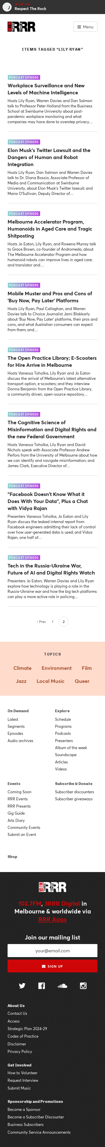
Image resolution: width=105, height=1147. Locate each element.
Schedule (63, 719)
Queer (82, 681)
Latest (13, 719)
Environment (57, 668)
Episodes (15, 733)
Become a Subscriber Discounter (36, 1116)
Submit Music (19, 1088)
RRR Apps (52, 919)
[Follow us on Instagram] (83, 986)
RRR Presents (19, 806)
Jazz (21, 681)
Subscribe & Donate (73, 783)
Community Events (24, 827)
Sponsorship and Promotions (35, 1101)
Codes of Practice (23, 1036)
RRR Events (18, 798)
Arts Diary (16, 820)
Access (14, 1021)
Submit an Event (22, 834)
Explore (62, 711)
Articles (61, 761)
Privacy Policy (20, 1051)
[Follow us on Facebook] (41, 986)
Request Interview (23, 1080)
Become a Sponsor (24, 1109)
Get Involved (19, 1065)
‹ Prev (41, 621)
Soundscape (65, 754)
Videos (61, 768)
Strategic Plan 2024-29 (27, 1028)
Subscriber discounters (74, 791)
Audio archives (20, 740)
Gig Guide (16, 813)
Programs (63, 726)
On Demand (18, 711)
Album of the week (71, 747)
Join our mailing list (52, 937)
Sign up (52, 966)
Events (14, 783)
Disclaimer (17, 1043)
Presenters (64, 740)
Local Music (51, 681)
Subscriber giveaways (74, 798)
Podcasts (63, 733)
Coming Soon (20, 791)
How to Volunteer (22, 1072)
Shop (12, 856)
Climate (22, 668)
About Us (16, 1005)
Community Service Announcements (39, 1132)
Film (87, 668)
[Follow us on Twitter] (22, 986)
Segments (16, 726)
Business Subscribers (26, 1124)
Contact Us (17, 1013)
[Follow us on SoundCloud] (62, 986)
